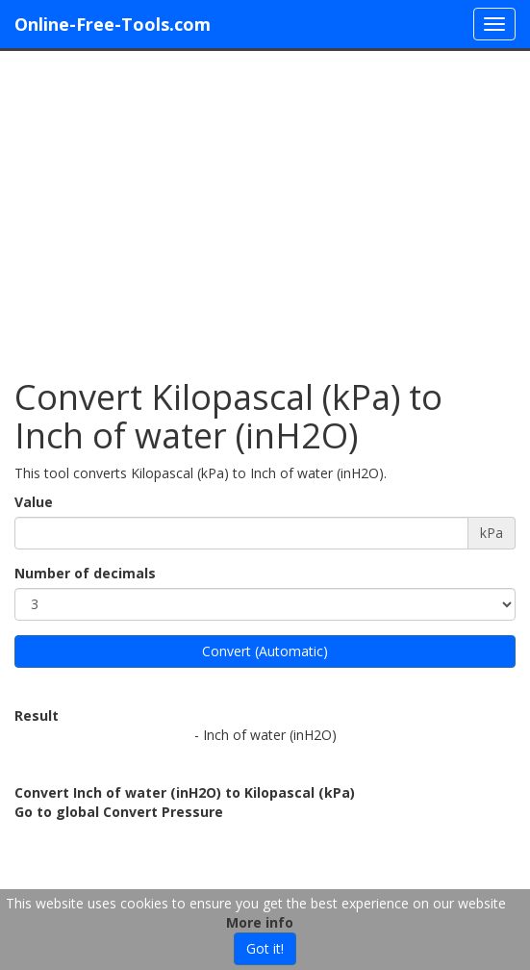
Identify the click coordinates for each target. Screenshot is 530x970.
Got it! (265, 948)
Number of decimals (85, 573)
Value (33, 502)
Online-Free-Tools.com (112, 24)
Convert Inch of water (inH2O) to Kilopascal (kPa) (184, 792)
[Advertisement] (265, 205)
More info (259, 922)
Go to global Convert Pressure (118, 812)
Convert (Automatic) (265, 651)
